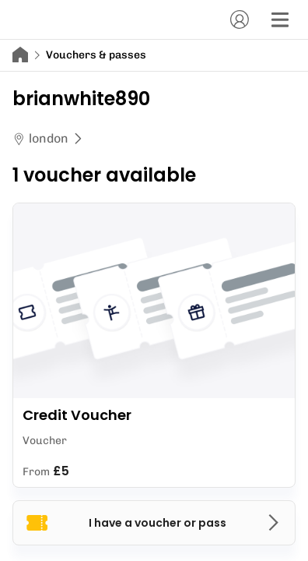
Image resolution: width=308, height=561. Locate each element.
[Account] (239, 19)
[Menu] (280, 19)
